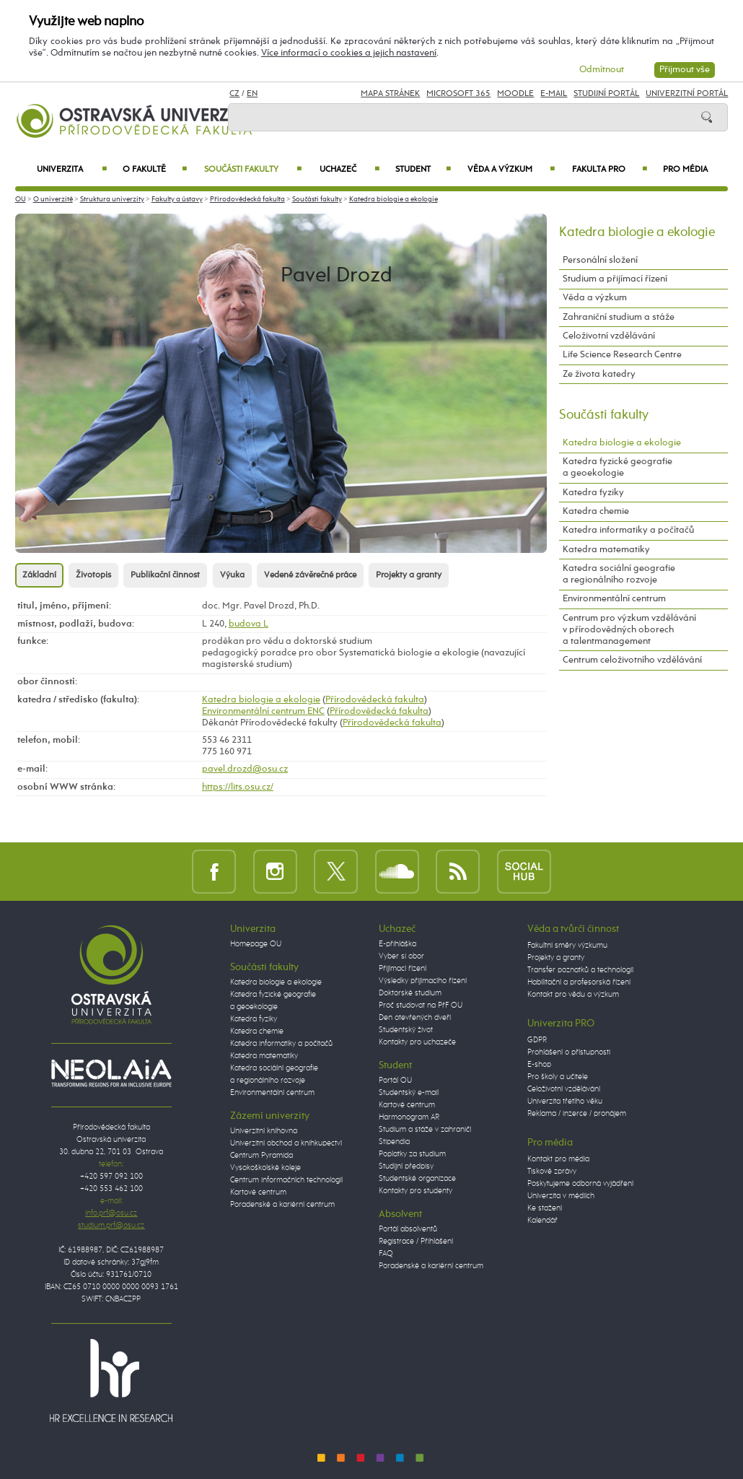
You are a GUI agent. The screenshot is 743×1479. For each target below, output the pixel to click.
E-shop (539, 1064)
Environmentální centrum (614, 598)
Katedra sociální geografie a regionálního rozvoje (619, 574)
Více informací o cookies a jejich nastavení (348, 53)
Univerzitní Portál (687, 94)
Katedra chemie (596, 511)
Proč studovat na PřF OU (420, 1005)
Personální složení (600, 260)
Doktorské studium (410, 993)
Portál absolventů (408, 1229)
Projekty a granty (408, 575)
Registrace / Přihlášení (416, 1241)
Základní (39, 575)
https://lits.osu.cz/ (237, 787)
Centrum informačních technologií (286, 1180)
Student (423, 169)
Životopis (93, 575)
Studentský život (406, 1030)
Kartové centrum (258, 1192)
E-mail (553, 94)
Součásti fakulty (253, 169)
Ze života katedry (599, 374)
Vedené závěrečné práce (310, 575)
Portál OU (395, 1080)
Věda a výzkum (511, 169)
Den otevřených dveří (415, 1017)
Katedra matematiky (606, 549)
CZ (234, 94)
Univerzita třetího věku (564, 1101)
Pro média (685, 169)
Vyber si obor (401, 956)
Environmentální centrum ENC (263, 711)
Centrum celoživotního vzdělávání (632, 660)
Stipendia (394, 1142)
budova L (248, 624)
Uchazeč (349, 169)
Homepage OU (255, 944)
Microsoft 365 (458, 94)
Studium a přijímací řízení (615, 279)
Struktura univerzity (112, 199)
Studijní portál (606, 94)
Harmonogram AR (409, 1117)
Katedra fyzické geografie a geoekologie (617, 467)
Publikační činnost (165, 575)
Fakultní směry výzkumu (567, 945)
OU (20, 199)
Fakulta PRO (609, 169)
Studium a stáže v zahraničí (425, 1129)
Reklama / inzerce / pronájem (576, 1113)
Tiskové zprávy (551, 1171)
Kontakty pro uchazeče (417, 1042)
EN (252, 94)
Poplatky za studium (412, 1154)
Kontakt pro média (558, 1159)
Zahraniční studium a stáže (618, 317)
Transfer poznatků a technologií (580, 970)
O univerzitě (53, 199)
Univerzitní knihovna (263, 1131)
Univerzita (72, 169)
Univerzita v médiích (560, 1196)
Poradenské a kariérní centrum (282, 1204)
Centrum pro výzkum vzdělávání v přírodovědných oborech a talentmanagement (629, 630)
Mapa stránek (390, 94)
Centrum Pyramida (261, 1155)
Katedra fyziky (593, 492)
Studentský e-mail (409, 1092)
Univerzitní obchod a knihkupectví (286, 1143)
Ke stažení (544, 1208)
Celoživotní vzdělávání (609, 336)
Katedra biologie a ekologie (393, 199)
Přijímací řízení (402, 968)
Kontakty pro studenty (415, 1191)
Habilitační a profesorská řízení (578, 982)
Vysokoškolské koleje (265, 1168)
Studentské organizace (417, 1178)
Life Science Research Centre (622, 354)
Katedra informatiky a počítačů (628, 530)
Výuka (232, 575)
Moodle (515, 94)
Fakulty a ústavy (177, 199)
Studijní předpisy (406, 1166)
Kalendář (542, 1220)
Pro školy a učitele (557, 1077)
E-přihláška (397, 944)
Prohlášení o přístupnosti (568, 1052)
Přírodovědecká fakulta (247, 199)
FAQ (386, 1253)
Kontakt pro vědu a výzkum (573, 994)
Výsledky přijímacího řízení (423, 981)
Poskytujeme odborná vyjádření (580, 1183)
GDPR (537, 1040)
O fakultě (155, 169)
